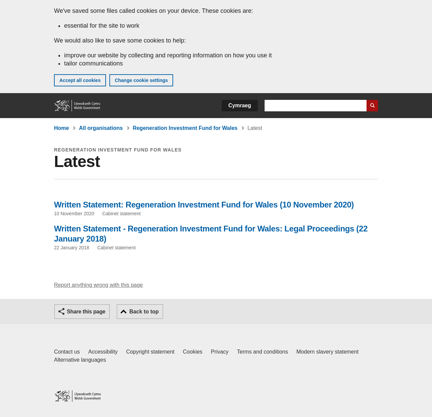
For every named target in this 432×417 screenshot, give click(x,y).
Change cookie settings (141, 80)
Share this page (86, 311)
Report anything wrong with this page (98, 285)
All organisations (101, 128)
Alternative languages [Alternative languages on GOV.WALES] (80, 360)
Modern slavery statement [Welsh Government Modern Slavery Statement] (327, 352)
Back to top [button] (144, 311)
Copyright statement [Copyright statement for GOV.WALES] (150, 352)
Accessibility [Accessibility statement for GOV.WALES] (102, 352)
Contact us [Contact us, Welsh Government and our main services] (67, 352)
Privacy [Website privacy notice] (219, 352)
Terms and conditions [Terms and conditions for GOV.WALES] (262, 352)
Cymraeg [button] (239, 105)
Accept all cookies (80, 80)
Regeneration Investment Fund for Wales (185, 128)
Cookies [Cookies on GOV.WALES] (192, 352)
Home (61, 128)
